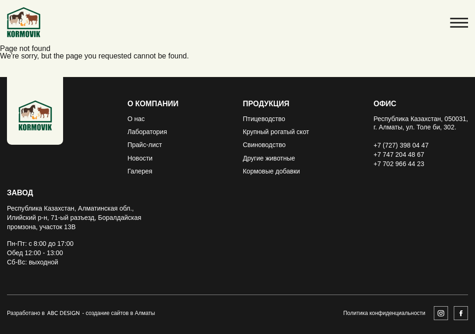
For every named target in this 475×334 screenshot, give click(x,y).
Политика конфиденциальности (384, 313)
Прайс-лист (145, 144)
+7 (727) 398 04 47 (401, 145)
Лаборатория (147, 131)
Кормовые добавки (271, 171)
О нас (136, 118)
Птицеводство (264, 118)
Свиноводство (264, 144)
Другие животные (269, 158)
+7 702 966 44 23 (398, 163)
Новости (140, 158)
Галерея (140, 171)
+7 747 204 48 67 (398, 154)
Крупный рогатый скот (276, 131)
